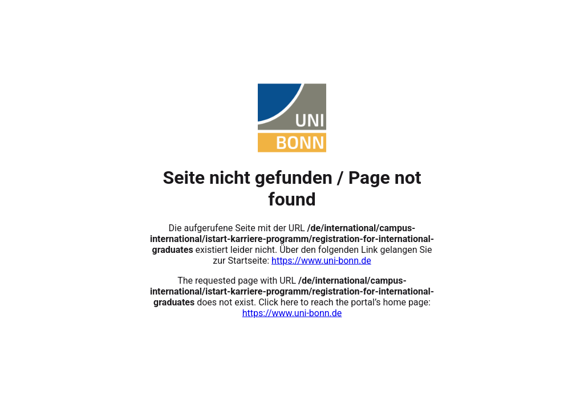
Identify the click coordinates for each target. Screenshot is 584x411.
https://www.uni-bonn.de (321, 260)
